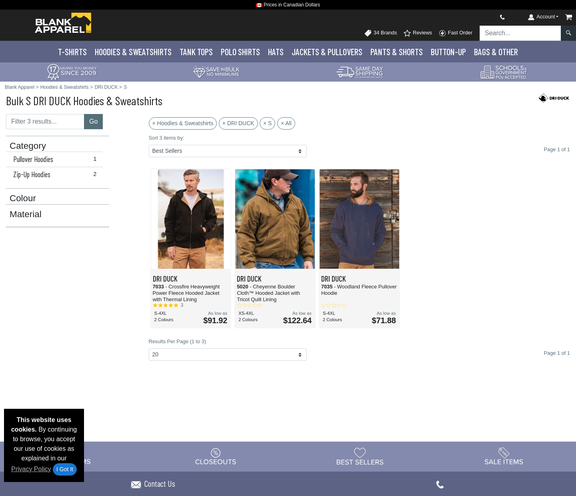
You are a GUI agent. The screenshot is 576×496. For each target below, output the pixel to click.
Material (26, 214)
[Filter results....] (45, 121)
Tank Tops (196, 51)
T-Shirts (72, 51)
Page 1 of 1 (557, 353)
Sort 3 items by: (166, 138)
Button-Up (448, 51)
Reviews (417, 33)
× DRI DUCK (238, 123)
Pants (396, 51)
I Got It (64, 469)
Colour (23, 198)
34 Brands (380, 33)
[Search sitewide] (520, 33)
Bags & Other (496, 51)
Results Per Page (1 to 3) (177, 341)
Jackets (327, 51)
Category (28, 146)
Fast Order (455, 33)
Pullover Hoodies (56, 159)
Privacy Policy (31, 469)
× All (286, 123)
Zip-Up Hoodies (56, 174)
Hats (276, 51)
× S (267, 123)
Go (93, 121)
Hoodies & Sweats (133, 51)
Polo (240, 51)
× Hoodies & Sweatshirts (183, 123)
